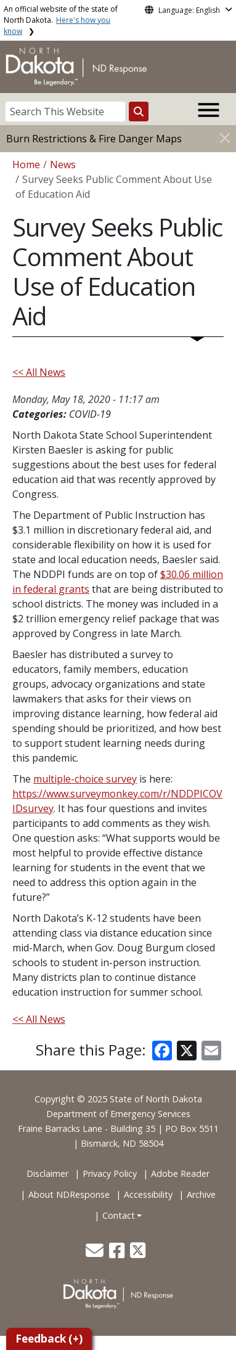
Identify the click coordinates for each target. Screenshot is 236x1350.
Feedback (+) (49, 1339)
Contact (118, 1215)
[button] (96, 1253)
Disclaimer (47, 1173)
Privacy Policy (110, 1173)
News (63, 164)
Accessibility (148, 1194)
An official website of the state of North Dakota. (61, 20)
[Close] (225, 137)
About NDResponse (69, 1194)
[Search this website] (139, 111)
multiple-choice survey (85, 779)
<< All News (38, 372)
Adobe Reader (180, 1173)
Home (26, 164)
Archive (201, 1194)
